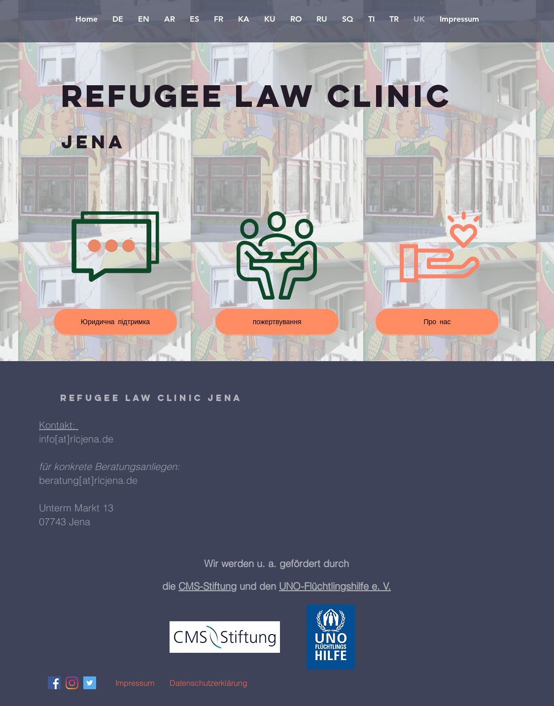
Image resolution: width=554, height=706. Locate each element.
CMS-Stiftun (204, 586)
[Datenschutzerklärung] (208, 683)
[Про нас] (437, 322)
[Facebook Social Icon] (54, 682)
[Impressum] (135, 683)
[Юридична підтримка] (115, 322)
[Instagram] (72, 682)
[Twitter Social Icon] (89, 682)
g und (245, 586)
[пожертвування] (277, 322)
